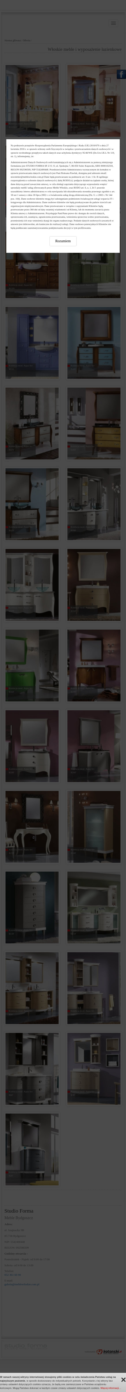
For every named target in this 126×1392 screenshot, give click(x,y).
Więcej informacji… (110, 1388)
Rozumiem (63, 241)
